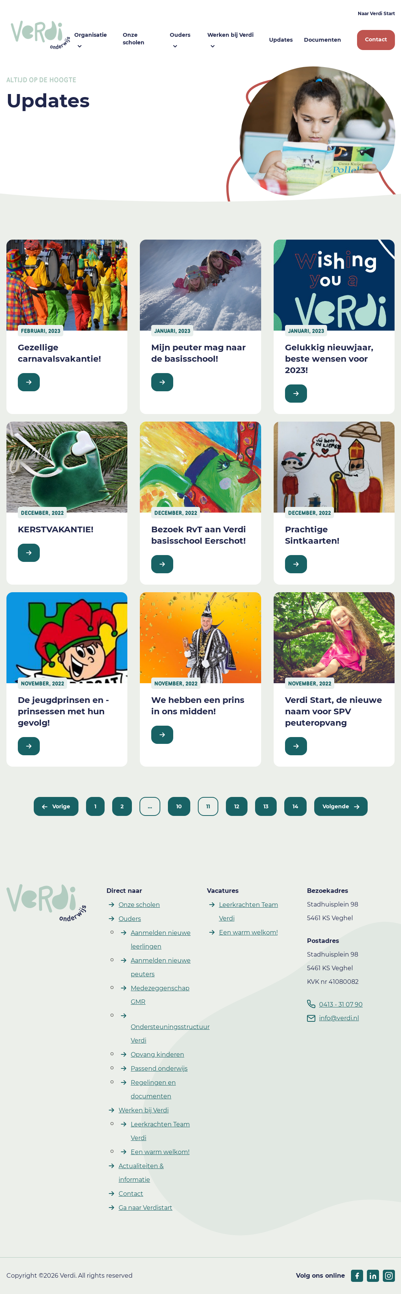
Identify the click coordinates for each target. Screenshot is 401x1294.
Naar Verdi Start (376, 13)
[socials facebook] (357, 1276)
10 (179, 806)
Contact (376, 39)
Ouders (180, 34)
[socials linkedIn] (373, 1276)
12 (236, 806)
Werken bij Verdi (230, 34)
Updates (281, 39)
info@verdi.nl (339, 1018)
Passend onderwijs (159, 1068)
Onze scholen (133, 38)
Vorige (56, 806)
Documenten (322, 39)
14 (295, 806)
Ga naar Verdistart (145, 1207)
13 (265, 806)
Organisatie (90, 34)
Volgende (341, 806)
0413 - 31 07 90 (341, 1004)
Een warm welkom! (160, 1152)
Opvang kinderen (157, 1054)
